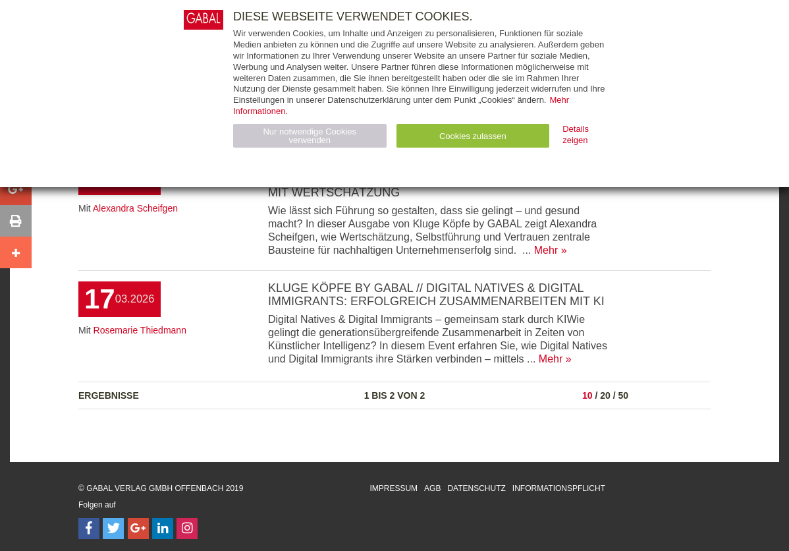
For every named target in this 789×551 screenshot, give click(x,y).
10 (587, 395)
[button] (16, 189)
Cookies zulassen (472, 136)
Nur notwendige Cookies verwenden (309, 136)
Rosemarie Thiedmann (140, 330)
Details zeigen (575, 134)
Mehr (546, 250)
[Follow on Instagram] (187, 528)
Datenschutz (476, 488)
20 (605, 395)
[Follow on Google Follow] (138, 528)
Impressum (393, 488)
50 (623, 395)
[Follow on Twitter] (113, 528)
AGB (432, 488)
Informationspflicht (558, 488)
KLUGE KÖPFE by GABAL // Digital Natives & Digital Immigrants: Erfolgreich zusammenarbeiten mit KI (436, 294)
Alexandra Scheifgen (135, 208)
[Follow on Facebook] (88, 528)
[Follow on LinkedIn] (162, 528)
